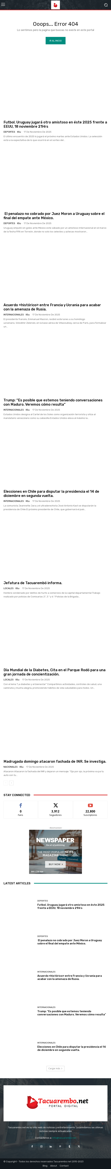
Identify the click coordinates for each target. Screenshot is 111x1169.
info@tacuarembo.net (64, 1138)
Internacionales (14, 314)
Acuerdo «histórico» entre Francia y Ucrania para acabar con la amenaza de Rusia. (69, 977)
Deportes (9, 132)
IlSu (19, 131)
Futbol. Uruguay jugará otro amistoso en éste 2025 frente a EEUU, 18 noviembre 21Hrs (70, 906)
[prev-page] (6, 783)
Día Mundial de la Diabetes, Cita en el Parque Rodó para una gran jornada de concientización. (55, 672)
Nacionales (11, 767)
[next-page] (11, 783)
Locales (9, 588)
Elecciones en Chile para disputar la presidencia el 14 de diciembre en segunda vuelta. (51, 493)
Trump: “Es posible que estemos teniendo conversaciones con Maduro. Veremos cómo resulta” (53, 402)
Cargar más (55, 1068)
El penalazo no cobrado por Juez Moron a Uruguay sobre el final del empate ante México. (69, 942)
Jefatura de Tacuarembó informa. (33, 583)
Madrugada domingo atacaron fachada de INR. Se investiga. (55, 761)
